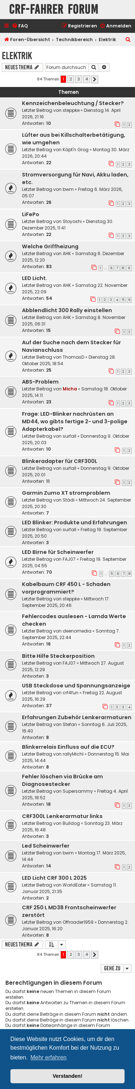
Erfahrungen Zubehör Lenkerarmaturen (76, 717)
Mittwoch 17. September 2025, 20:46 (66, 602)
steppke (71, 110)
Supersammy (78, 791)
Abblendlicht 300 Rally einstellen (67, 310)
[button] (94, 79)
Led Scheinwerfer (45, 845)
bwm (68, 189)
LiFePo (30, 214)
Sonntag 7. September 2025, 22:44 (71, 634)
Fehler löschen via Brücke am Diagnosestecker (62, 780)
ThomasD (73, 357)
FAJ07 (69, 559)
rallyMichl (73, 754)
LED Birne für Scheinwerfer (58, 552)
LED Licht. (34, 278)
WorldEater (74, 885)
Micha (70, 389)
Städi (69, 500)
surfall (69, 436)
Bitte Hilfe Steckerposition (58, 656)
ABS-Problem (40, 381)
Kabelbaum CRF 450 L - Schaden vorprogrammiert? (66, 588)
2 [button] (70, 79)
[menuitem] (20, 26)
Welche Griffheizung (50, 246)
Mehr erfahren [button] (48, 1057)
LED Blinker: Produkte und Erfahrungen (74, 522)
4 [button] (86, 79)
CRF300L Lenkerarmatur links (62, 816)
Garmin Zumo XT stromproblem (66, 493)
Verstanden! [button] (67, 1076)
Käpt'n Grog (76, 149)
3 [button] (78, 79)
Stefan (70, 724)
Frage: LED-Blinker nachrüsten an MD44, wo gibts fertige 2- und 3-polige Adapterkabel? (74, 421)
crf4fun (70, 693)
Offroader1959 (78, 922)
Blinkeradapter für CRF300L (59, 461)
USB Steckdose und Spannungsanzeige (76, 685)
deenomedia (77, 631)
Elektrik (17, 55)
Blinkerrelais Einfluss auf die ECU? (68, 747)
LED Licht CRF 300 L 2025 (54, 878)
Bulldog (71, 823)
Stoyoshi (72, 221)
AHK (67, 253)
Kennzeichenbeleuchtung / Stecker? (73, 103)
